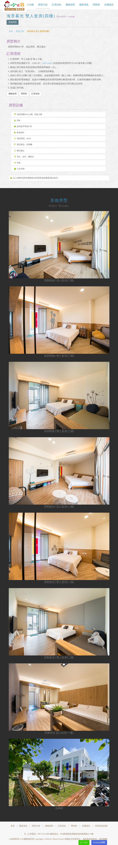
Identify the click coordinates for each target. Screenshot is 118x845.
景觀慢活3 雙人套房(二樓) (59, 657)
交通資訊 (109, 4)
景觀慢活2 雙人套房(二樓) (59, 582)
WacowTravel (58, 839)
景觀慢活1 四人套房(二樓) (59, 506)
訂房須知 (56, 4)
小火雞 (30, 4)
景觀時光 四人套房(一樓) (59, 732)
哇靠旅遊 (89, 839)
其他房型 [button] (12, 22)
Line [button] (84, 842)
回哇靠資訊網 (101, 826)
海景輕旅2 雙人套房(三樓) (59, 355)
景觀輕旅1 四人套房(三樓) (59, 280)
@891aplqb (47, 63)
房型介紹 (42, 4)
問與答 (96, 4)
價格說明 (70, 4)
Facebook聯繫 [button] (99, 842)
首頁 (11, 31)
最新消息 (84, 4)
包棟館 (59, 808)
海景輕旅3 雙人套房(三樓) (59, 431)
